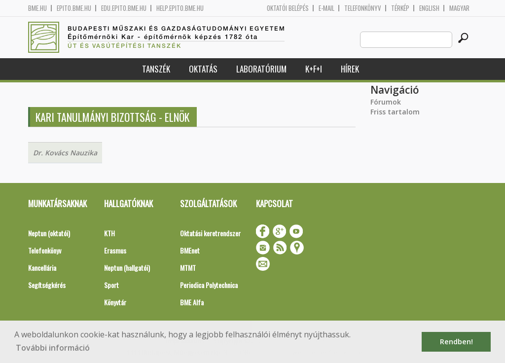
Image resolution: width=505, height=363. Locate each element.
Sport (111, 285)
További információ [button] (53, 347)
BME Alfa (192, 302)
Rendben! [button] (456, 341)
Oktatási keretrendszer (210, 233)
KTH (109, 233)
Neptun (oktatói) (49, 233)
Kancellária (42, 267)
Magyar (459, 8)
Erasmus (115, 250)
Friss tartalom (395, 111)
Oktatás (203, 69)
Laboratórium (261, 69)
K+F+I (313, 69)
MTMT (188, 267)
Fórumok (385, 102)
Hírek (350, 69)
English (429, 8)
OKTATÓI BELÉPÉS (288, 8)
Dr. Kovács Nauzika (65, 152)
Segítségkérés (47, 285)
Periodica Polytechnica (209, 285)
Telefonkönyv (362, 8)
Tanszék (156, 69)
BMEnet (190, 250)
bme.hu (37, 8)
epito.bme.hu (74, 8)
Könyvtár (115, 302)
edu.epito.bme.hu (123, 8)
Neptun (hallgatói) (127, 267)
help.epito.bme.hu (180, 8)
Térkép (400, 8)
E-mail (326, 8)
